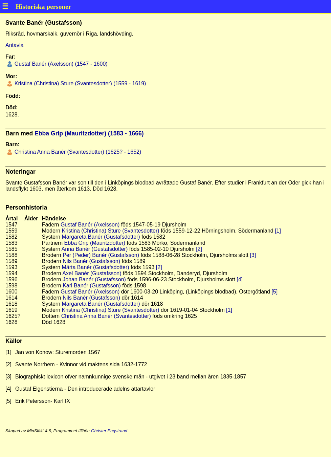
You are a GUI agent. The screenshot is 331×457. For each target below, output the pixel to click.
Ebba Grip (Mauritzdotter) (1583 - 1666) (89, 133)
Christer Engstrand (109, 430)
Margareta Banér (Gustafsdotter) (101, 237)
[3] (253, 255)
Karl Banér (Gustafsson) (92, 285)
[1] (278, 231)
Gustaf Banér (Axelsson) (90, 224)
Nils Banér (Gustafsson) (91, 261)
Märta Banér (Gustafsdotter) (95, 267)
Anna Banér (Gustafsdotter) (95, 249)
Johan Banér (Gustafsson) (94, 279)
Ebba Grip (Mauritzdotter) (95, 243)
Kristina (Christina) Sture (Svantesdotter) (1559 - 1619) (79, 83)
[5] (274, 292)
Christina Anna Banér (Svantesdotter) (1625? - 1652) (77, 152)
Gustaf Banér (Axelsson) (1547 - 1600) (60, 64)
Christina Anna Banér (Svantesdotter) (106, 316)
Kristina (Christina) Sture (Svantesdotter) (110, 231)
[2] (199, 249)
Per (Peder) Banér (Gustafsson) (101, 255)
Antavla (14, 45)
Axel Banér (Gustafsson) (91, 273)
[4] (240, 279)
